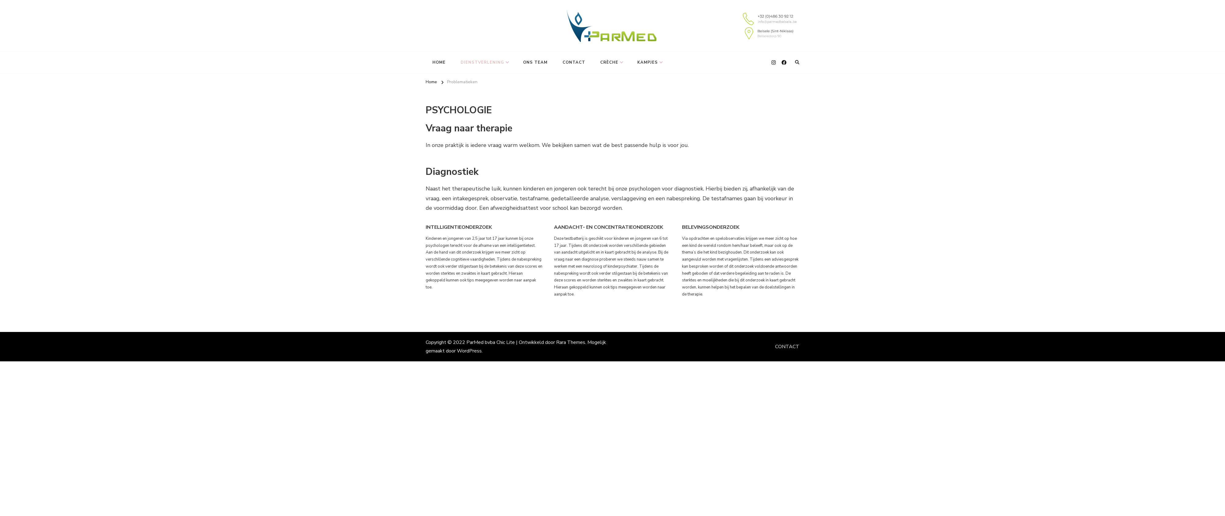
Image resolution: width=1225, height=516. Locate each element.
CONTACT (574, 62)
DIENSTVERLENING (482, 62)
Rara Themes (570, 342)
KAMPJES (647, 62)
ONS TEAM (535, 62)
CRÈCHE (609, 62)
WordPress (469, 351)
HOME (439, 62)
